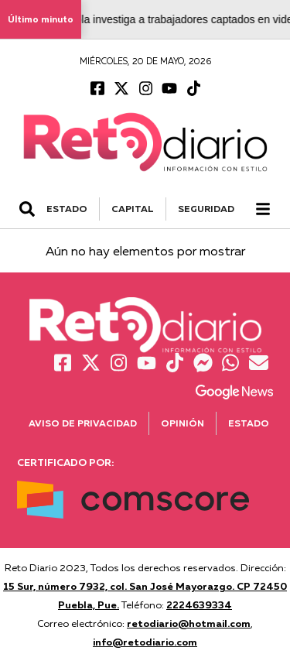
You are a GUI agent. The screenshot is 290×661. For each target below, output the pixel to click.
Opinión (182, 423)
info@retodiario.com (145, 641)
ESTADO (66, 208)
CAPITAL (132, 208)
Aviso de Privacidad (83, 423)
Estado (248, 423)
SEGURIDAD (206, 208)
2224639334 (199, 604)
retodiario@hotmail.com (189, 623)
